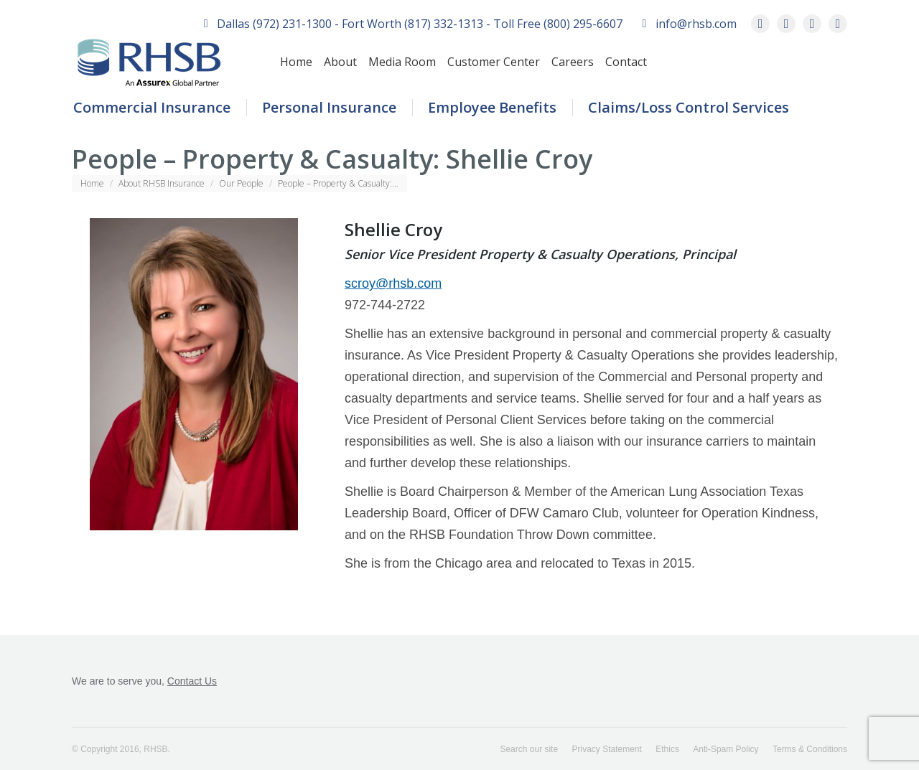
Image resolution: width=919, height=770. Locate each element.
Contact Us (192, 681)
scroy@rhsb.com (393, 283)
